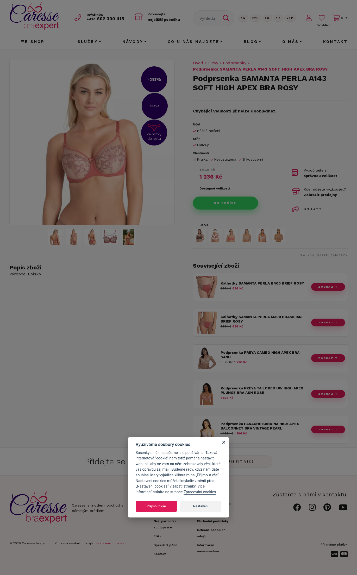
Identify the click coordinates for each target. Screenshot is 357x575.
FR (267, 18)
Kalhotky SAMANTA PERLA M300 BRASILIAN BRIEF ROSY (261, 319)
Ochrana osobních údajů (74, 543)
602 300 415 (106, 18)
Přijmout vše (156, 506)
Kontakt (335, 41)
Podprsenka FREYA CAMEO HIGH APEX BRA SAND (260, 354)
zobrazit (328, 286)
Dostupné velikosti (214, 188)
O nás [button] (290, 41)
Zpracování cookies (200, 492)
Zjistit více (239, 461)
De (278, 18)
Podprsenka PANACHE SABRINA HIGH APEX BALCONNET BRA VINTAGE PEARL (260, 426)
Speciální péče (165, 545)
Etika (157, 536)
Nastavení (201, 506)
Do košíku (225, 203)
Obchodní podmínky (213, 521)
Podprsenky (234, 62)
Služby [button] (88, 41)
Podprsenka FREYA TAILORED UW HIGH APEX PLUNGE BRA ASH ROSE (262, 390)
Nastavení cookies (110, 543)
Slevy (213, 62)
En (243, 18)
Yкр (290, 18)
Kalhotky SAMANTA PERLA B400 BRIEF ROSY (262, 283)
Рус (255, 18)
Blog (251, 41)
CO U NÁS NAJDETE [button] (193, 41)
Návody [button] (132, 41)
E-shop (33, 41)
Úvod (198, 62)
